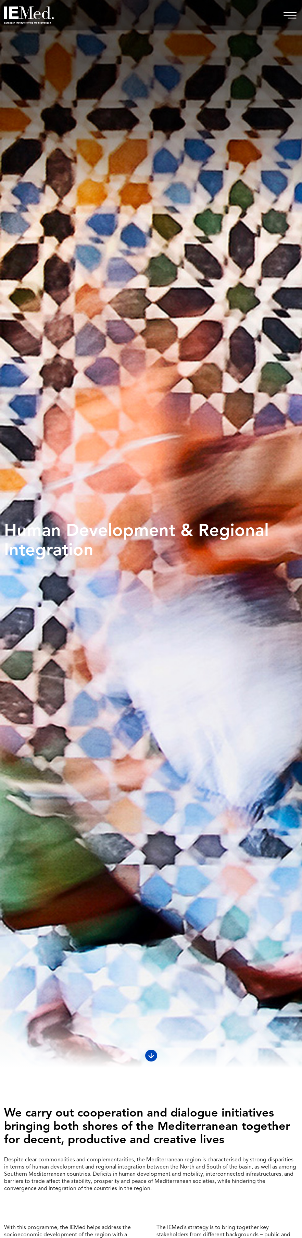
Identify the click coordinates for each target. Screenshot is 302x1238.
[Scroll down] (151, 1056)
